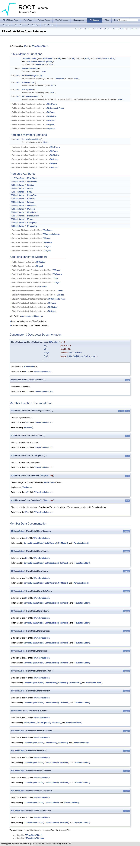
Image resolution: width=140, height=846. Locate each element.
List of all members (133, 29)
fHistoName (32, 181)
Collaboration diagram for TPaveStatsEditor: (29, 325)
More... (52, 64)
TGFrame (51, 112)
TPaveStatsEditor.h (40, 46)
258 (27, 447)
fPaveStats (32, 178)
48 (26, 538)
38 (26, 758)
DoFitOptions (27, 89)
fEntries (30, 185)
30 (25, 46)
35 (26, 598)
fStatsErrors (32, 212)
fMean (30, 188)
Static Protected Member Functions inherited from (36, 291)
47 (26, 578)
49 (26, 738)
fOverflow (31, 199)
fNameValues (33, 216)
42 (26, 778)
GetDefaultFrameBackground (39, 61)
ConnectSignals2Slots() (34, 543)
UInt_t (87, 58)
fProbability (32, 226)
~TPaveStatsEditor (30, 68)
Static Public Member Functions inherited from (35, 270)
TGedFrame (52, 104)
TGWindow (47, 58)
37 (26, 658)
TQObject (51, 129)
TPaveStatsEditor (29, 58)
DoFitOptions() (51, 543)
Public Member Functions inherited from (33, 104)
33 (26, 718)
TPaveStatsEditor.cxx (42, 372)
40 (26, 698)
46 (26, 678)
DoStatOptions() (52, 563)
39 (26, 817)
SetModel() (28, 427)
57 (26, 372)
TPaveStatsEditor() (80, 543)
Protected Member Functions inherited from (35, 147)
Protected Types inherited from (28, 287)
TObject (34, 75)
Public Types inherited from (27, 262)
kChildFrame (103, 58)
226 (27, 467)
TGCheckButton (17, 181)
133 (27, 392)
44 (26, 798)
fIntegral (30, 202)
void (18, 75)
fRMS (29, 192)
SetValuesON (27, 96)
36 (26, 558)
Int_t (59, 58)
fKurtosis (31, 209)
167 (27, 492)
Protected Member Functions (102, 29)
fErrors (30, 219)
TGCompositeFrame (55, 108)
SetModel (26, 75)
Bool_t (36, 96)
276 (27, 512)
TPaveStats (39, 64)
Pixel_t (113, 58)
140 (27, 422)
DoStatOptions (28, 82)
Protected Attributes (119, 29)
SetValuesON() (75, 683)
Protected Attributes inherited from (31, 230)
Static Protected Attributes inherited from (37, 299)
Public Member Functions (83, 29)
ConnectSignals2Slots (31, 139)
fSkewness (32, 205)
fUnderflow (32, 195)
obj (40, 75)
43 (26, 638)
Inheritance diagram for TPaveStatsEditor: (28, 321)
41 (26, 618)
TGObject (51, 120)
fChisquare (32, 223)
